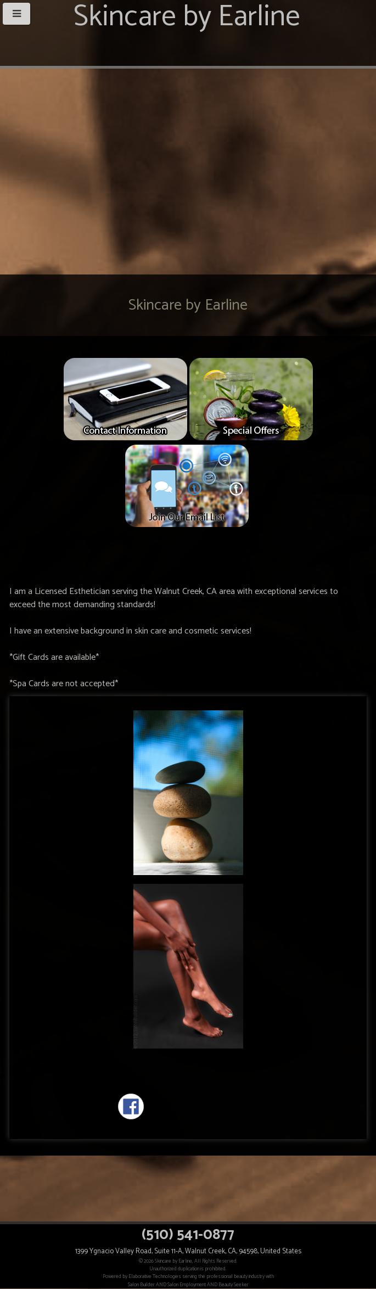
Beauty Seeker (233, 1284)
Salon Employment (186, 1284)
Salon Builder (141, 1284)
